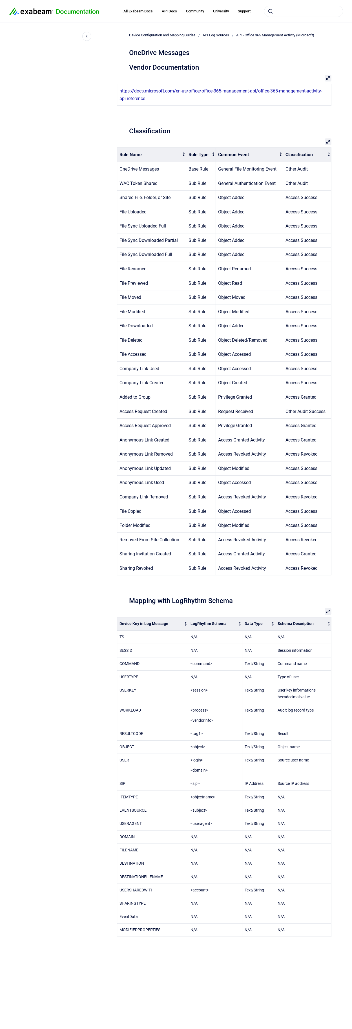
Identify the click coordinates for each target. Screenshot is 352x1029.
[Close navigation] (86, 36)
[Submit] (270, 11)
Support (244, 11)
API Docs (169, 11)
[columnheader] (151, 155)
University (221, 11)
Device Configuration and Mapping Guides (162, 35)
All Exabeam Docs (138, 11)
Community (195, 11)
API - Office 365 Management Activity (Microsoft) (275, 35)
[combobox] (303, 11)
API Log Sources (216, 35)
